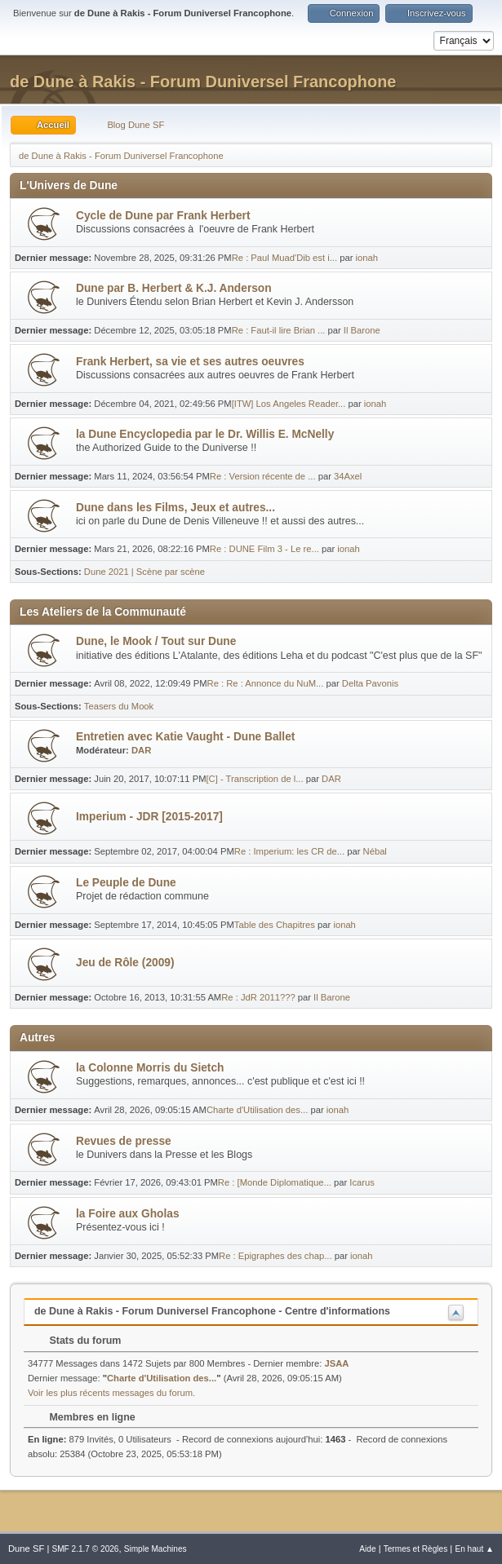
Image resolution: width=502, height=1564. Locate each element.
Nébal (375, 851)
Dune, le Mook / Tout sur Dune (156, 641)
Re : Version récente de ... (263, 476)
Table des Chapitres (274, 925)
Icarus (362, 1182)
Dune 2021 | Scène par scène (144, 572)
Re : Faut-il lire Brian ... (279, 330)
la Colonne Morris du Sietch (150, 1068)
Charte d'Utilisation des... (257, 1110)
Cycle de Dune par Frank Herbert (163, 216)
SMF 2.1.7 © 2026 (84, 1548)
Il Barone (362, 330)
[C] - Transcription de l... (255, 779)
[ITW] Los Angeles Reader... (289, 404)
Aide (367, 1548)
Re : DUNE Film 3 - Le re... (264, 549)
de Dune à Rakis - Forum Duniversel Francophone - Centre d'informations (212, 1311)
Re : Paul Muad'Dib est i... (284, 258)
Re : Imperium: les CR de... (289, 851)
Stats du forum (77, 1340)
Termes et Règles (416, 1548)
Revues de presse (123, 1141)
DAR (141, 750)
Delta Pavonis (370, 683)
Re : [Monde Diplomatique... (274, 1182)
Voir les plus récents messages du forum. (111, 1393)
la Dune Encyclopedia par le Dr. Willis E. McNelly (205, 434)
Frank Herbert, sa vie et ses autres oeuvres (190, 362)
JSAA (337, 1363)
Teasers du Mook (118, 706)
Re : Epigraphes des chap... (275, 1256)
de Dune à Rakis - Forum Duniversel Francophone (203, 82)
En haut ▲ (474, 1548)
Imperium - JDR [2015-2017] (149, 817)
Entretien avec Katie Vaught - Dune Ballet (185, 737)
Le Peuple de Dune (126, 883)
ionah (366, 258)
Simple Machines (155, 1548)
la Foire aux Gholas (128, 1214)
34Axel (348, 476)
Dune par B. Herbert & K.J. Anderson (174, 288)
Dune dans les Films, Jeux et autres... (175, 507)
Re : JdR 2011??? (258, 997)
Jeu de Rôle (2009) (125, 963)
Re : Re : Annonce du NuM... (265, 683)
